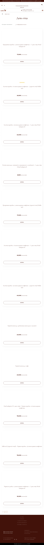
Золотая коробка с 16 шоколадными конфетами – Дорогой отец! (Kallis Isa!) (22, 87)
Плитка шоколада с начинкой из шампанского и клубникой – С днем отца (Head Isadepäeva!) (22, 166)
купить (22, 61)
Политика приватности (22, 522)
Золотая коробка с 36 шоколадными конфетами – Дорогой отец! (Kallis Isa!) (22, 286)
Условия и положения (22, 520)
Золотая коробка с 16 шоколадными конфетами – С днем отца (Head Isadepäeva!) (22, 246)
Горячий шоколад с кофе (22, 366)
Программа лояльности (22, 524)
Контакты (22, 518)
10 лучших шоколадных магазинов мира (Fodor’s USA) (22, 6)
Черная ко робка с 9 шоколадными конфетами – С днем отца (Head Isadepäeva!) (22, 487)
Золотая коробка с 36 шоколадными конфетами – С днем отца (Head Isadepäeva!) (22, 126)
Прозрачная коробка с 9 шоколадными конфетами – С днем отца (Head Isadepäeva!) (22, 45)
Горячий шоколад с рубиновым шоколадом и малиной (22, 326)
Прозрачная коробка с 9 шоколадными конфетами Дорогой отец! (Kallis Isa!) (22, 206)
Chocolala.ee (24, 543)
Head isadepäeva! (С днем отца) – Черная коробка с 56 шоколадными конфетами (22, 407)
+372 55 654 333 (8, 539)
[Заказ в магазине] (9, 24)
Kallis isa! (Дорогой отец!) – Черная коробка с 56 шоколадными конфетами (22, 446)
